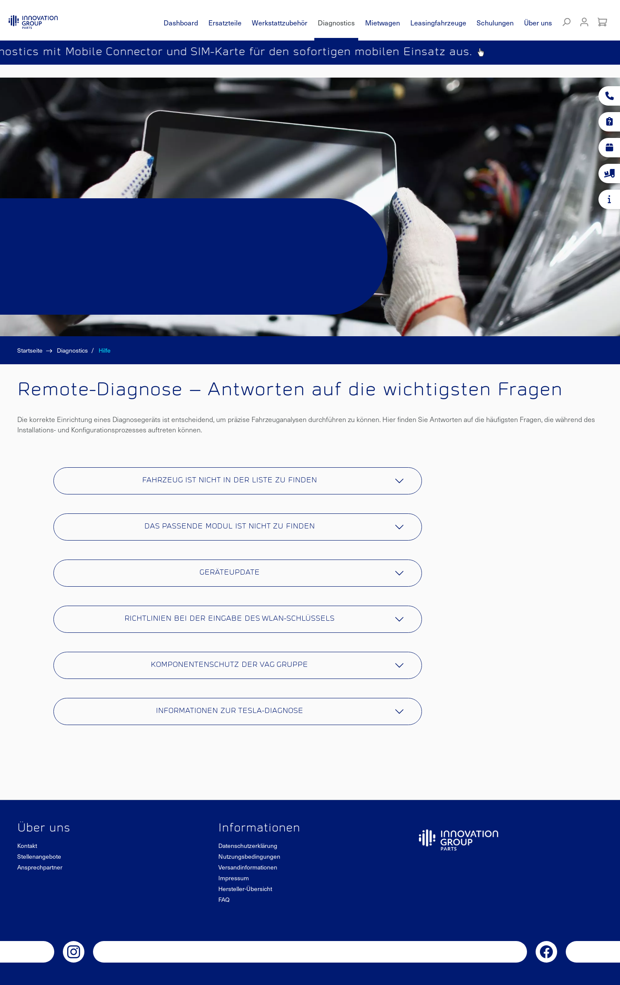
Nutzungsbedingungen (249, 856)
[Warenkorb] (602, 22)
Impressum (233, 877)
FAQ (223, 899)
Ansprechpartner (39, 867)
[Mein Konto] (584, 22)
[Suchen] (566, 22)
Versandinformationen (247, 867)
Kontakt (27, 845)
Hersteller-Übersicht (245, 888)
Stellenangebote (39, 856)
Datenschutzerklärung (247, 845)
